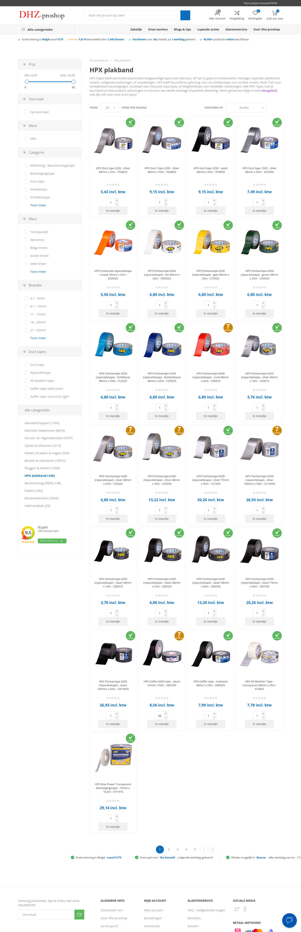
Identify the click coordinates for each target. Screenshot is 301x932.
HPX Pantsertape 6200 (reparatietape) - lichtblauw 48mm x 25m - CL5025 (113, 360)
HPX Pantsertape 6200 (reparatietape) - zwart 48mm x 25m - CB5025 (161, 549)
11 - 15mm (38, 314)
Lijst (280, 107)
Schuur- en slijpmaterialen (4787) (48, 438)
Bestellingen (153, 859)
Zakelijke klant (198, 891)
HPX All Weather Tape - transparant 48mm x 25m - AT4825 (259, 643)
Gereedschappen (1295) (41, 423)
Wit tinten (37, 240)
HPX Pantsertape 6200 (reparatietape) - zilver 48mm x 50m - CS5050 (162, 454)
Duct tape (37, 181)
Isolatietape (38, 189)
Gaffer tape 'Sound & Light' (49, 396)
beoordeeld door (101, 39)
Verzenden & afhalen (203, 875)
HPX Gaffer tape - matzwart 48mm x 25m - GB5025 (210, 641)
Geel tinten (38, 263)
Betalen (193, 867)
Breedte (35, 285)
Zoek (185, 15)
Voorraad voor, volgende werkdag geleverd (176, 799)
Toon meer (38, 205)
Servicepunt (109, 867)
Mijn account (217, 18)
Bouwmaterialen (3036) (41, 498)
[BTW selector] (262, 3)
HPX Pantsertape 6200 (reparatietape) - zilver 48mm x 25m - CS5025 (113, 454)
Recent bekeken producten (155, 877)
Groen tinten (39, 256)
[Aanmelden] (46, 856)
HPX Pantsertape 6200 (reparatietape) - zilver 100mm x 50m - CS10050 (259, 454)
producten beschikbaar (226, 39)
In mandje (119, 202)
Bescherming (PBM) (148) (42, 483)
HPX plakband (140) (39, 475)
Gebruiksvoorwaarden (117, 895)
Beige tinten (39, 248)
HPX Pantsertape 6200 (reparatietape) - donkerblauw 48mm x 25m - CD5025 (162, 360)
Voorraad (36, 98)
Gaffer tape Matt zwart (46, 388)
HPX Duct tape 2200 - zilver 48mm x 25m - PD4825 (113, 170)
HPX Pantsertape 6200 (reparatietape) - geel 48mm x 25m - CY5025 (210, 266)
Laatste (213, 791)
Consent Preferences (209, 927)
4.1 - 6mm (37, 298)
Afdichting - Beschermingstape (52, 165)
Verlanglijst (152, 903)
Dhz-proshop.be (99, 60)
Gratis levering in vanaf (42, 39)
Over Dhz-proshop (114, 859)
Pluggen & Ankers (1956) (42, 468)
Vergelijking (237, 18)
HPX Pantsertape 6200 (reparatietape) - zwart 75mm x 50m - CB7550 (259, 549)
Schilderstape (40, 197)
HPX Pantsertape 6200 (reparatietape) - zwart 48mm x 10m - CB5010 (112, 549)
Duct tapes (37, 351)
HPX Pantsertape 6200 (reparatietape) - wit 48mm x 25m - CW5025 (162, 266)
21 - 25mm (38, 330)
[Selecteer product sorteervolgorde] (246, 107)
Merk (33, 125)
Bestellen (194, 859)
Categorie (36, 152)
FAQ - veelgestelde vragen (206, 852)
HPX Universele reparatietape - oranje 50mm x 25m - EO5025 (113, 266)
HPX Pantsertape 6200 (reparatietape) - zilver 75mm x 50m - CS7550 (210, 454)
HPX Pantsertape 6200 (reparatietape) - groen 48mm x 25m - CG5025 (259, 266)
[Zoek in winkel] (132, 15)
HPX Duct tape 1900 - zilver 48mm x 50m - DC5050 (259, 170)
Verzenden (79, 856)
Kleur (33, 218)
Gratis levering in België (98, 799)
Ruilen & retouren (201, 883)
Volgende (204, 791)
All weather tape (42, 380)
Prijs (32, 64)
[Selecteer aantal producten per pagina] (110, 107)
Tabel (272, 107)
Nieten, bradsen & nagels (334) (46, 453)
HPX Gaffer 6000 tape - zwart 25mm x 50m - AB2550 (162, 641)
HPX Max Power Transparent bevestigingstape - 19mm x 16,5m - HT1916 (113, 737)
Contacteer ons (112, 852)
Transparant (39, 232)
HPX (33, 139)
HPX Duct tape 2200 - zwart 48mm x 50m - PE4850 (211, 170)
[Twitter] (237, 850)
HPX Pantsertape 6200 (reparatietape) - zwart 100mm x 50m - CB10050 (113, 643)
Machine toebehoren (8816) (44, 430)
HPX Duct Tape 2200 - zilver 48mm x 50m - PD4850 (162, 170)
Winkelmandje (154, 895)
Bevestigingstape (42, 173)
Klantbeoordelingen (115, 903)
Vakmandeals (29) (37, 505)
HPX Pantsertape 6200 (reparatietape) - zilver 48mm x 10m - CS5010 (259, 360)
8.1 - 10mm (38, 306)
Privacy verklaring (113, 887)
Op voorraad (39, 112)
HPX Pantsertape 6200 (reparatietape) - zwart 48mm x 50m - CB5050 (210, 549)
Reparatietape (40, 372)
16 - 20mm (38, 322)
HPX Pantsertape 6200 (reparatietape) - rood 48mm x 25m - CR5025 (211, 360)
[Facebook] (245, 850)
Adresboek (152, 867)
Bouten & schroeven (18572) (45, 460)
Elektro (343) (33, 490)
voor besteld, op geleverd (163, 39)
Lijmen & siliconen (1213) (42, 445)
